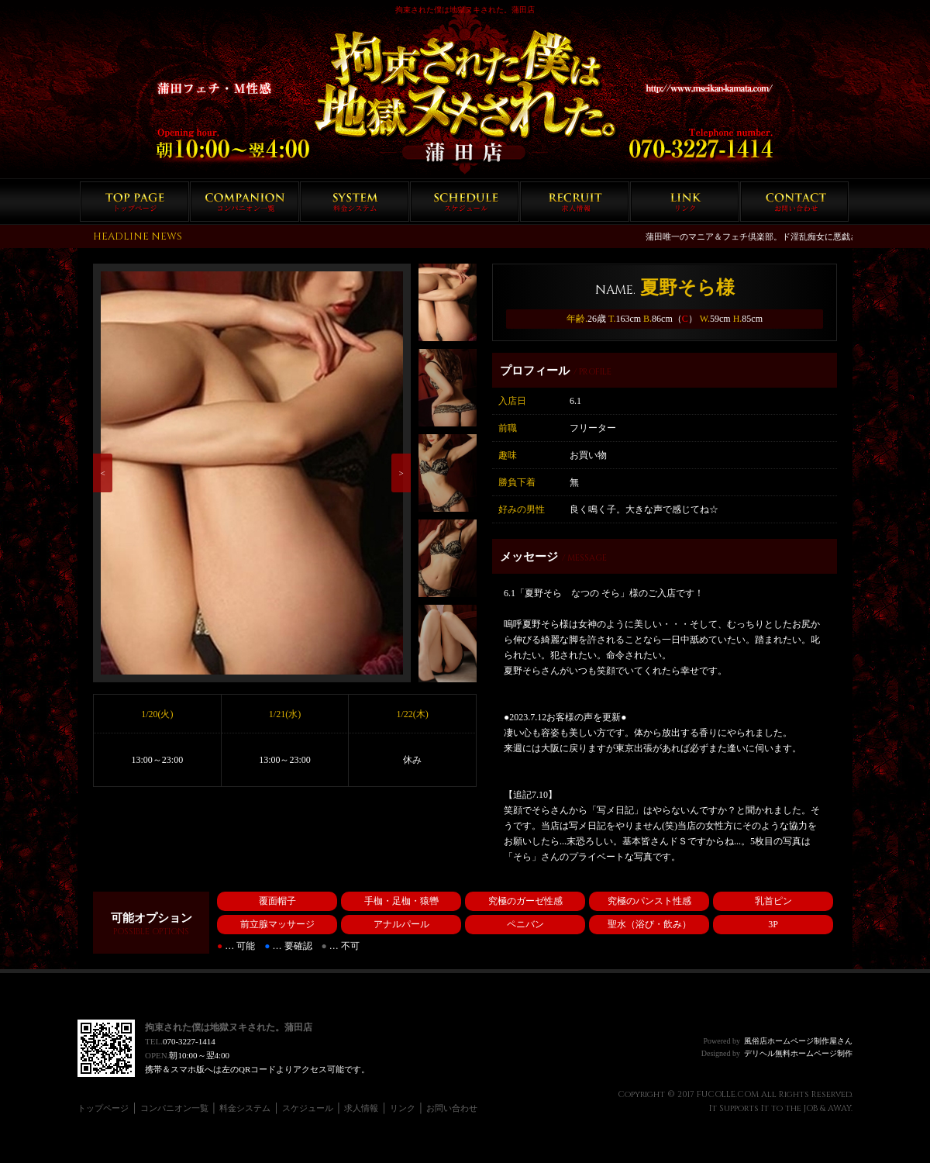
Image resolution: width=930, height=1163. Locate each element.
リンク (684, 201)
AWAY (839, 1108)
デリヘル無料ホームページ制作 (798, 1053)
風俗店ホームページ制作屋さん (798, 1041)
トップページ (134, 201)
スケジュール (464, 201)
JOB (811, 1108)
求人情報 (574, 201)
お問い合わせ (794, 201)
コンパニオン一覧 (244, 201)
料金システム (354, 201)
